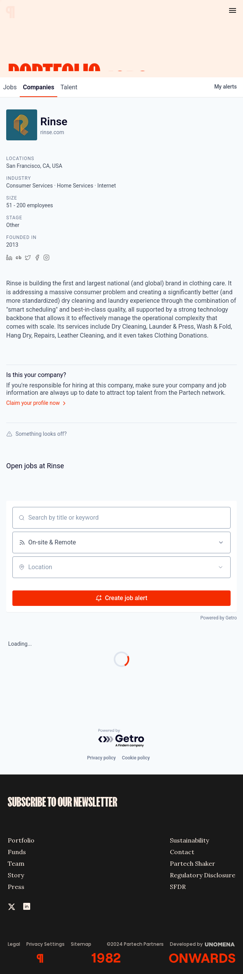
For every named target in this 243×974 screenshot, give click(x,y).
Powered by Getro (218, 618)
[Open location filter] (220, 567)
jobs (10, 87)
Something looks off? (36, 434)
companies (38, 87)
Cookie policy (136, 758)
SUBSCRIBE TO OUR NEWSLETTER (62, 802)
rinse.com (52, 132)
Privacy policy (101, 758)
